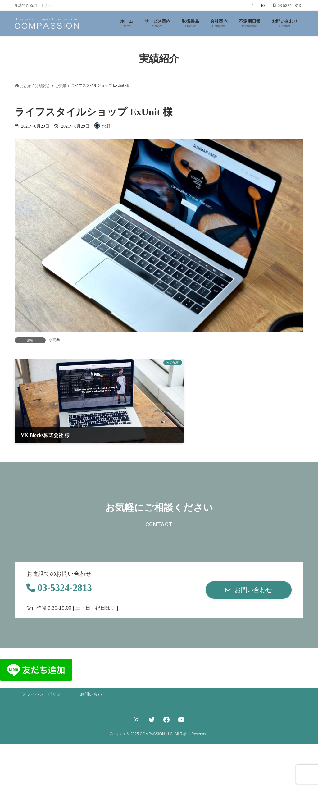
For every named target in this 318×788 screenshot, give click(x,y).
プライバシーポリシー (43, 679)
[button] (249, 574)
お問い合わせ (93, 679)
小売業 (54, 340)
